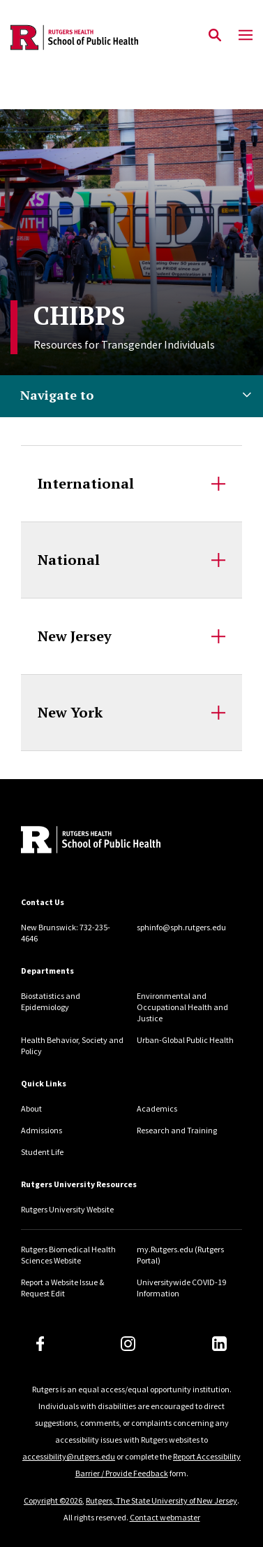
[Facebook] (40, 1343)
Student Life (42, 1152)
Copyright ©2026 (53, 1500)
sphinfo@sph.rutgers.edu (181, 927)
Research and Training (177, 1130)
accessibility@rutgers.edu (68, 1456)
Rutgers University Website (67, 1209)
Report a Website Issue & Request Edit (62, 1287)
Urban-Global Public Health (185, 1040)
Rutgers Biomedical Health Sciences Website (68, 1255)
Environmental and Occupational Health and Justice (182, 1006)
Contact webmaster (165, 1517)
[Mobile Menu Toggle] (245, 35)
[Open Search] (215, 35)
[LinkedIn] (219, 1343)
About (31, 1108)
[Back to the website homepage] (74, 37)
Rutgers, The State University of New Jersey (161, 1500)
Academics (157, 1108)
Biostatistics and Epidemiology (50, 1001)
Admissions (41, 1130)
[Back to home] (115, 841)
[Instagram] (128, 1343)
